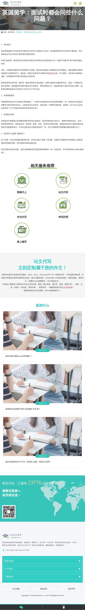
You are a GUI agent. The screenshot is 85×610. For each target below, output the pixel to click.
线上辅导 (22, 241)
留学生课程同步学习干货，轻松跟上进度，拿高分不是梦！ (28, 462)
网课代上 (22, 192)
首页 (5, 32)
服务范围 (9, 561)
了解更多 (9, 576)
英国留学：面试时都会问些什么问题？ (29, 32)
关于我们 (9, 569)
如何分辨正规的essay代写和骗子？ (18, 356)
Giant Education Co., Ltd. (39, 595)
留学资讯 (11, 32)
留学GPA (52, 73)
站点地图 (16, 589)
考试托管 (63, 217)
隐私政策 (43, 589)
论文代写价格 (67, 287)
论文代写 (63, 192)
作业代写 (22, 217)
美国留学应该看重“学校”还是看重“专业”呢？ (22, 409)
